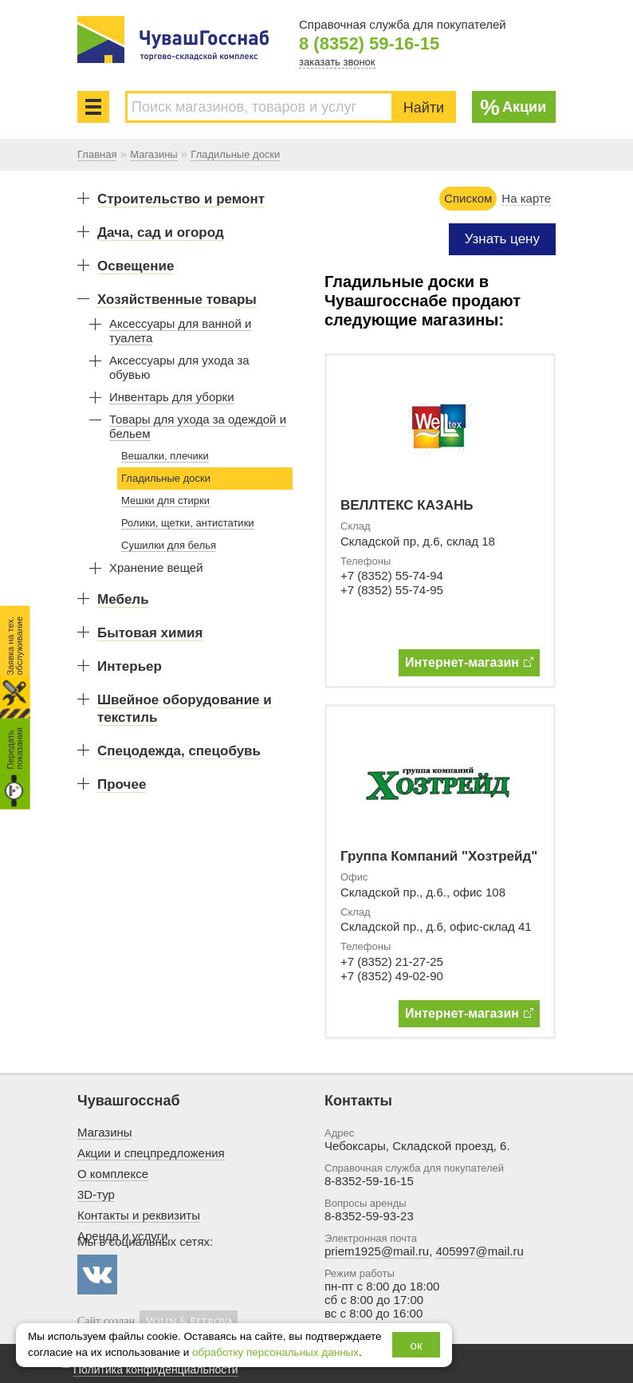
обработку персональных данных (275, 1352)
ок (417, 1345)
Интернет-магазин (469, 662)
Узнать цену (502, 238)
